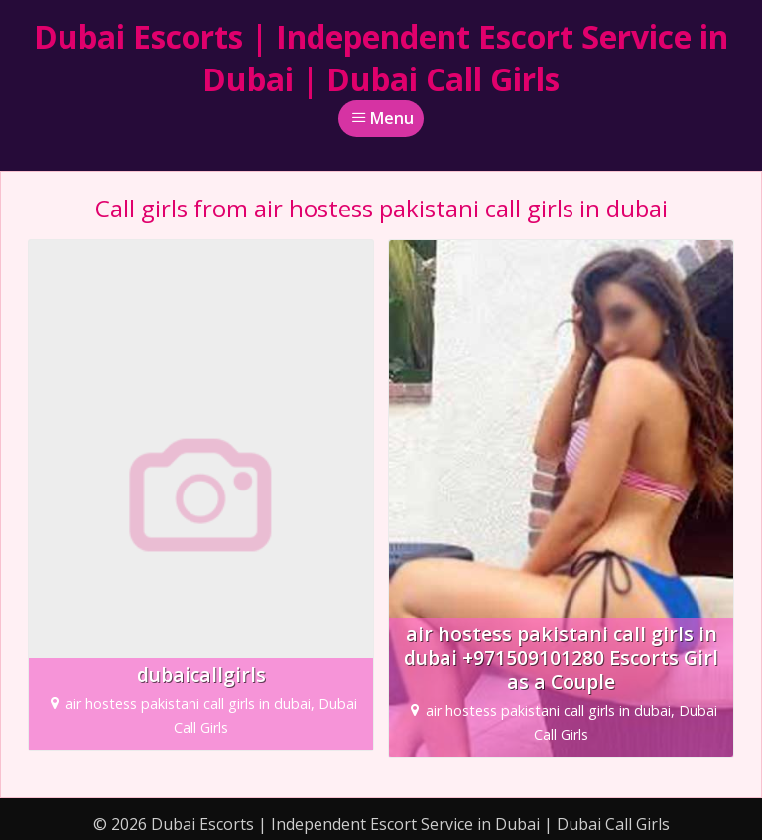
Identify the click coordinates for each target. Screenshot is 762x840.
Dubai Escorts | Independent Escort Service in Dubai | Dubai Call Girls (381, 57)
